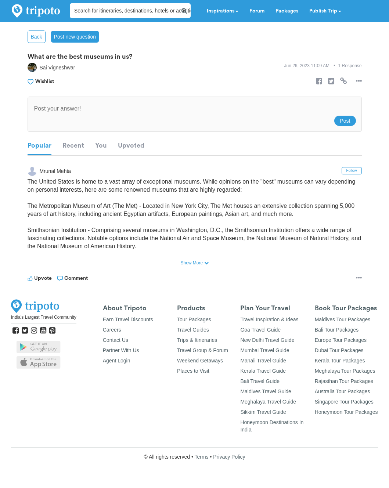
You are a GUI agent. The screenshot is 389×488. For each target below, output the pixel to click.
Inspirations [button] (222, 11)
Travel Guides (193, 330)
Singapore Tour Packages (344, 402)
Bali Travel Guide (260, 381)
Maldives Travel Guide (265, 391)
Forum (256, 11)
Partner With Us (121, 350)
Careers (112, 330)
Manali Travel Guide (263, 361)
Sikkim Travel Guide (263, 412)
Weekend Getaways (200, 361)
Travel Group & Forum (202, 350)
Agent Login (116, 361)
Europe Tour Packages (341, 340)
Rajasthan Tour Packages (344, 381)
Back (36, 37)
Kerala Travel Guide (263, 371)
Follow (351, 171)
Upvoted (131, 145)
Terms (201, 457)
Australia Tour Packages (342, 391)
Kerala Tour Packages (340, 361)
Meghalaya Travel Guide (268, 402)
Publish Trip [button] (325, 11)
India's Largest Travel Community (43, 317)
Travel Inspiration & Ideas (269, 319)
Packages (286, 11)
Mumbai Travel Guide (264, 350)
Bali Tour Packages (337, 330)
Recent (73, 145)
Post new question (75, 37)
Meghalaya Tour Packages (345, 371)
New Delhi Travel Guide (267, 340)
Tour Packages (194, 319)
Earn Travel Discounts (128, 319)
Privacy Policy (229, 457)
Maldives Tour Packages (342, 319)
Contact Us (115, 340)
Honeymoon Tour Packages (346, 412)
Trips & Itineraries (197, 340)
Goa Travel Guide (260, 330)
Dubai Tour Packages (339, 350)
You (101, 145)
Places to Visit (193, 371)
